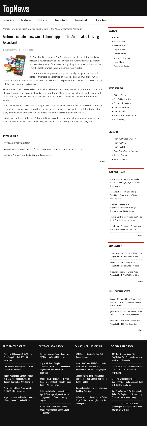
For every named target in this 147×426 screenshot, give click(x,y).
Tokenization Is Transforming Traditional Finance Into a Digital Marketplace (123, 195)
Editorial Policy (120, 111)
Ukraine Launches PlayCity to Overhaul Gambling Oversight (91, 389)
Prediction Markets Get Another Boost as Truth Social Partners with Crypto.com (127, 369)
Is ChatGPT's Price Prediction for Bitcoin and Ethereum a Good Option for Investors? (54, 409)
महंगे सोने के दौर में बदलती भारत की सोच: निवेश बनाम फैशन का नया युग (28, 155)
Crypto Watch (119, 49)
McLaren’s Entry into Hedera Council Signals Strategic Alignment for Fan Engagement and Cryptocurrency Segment (54, 396)
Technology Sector (122, 66)
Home (6, 28)
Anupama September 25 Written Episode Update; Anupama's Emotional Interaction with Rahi (127, 406)
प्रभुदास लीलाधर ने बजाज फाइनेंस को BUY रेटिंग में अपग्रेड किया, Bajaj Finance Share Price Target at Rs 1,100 (44, 149)
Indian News (119, 62)
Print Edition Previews (123, 99)
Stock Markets (120, 41)
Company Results (81, 19)
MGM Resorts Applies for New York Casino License (89, 356)
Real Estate (42, 19)
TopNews (16, 8)
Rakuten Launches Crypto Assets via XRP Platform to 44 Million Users (54, 356)
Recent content (120, 159)
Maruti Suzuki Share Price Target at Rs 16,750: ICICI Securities (18, 389)
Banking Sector (61, 19)
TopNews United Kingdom (125, 138)
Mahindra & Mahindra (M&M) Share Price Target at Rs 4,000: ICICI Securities (18, 357)
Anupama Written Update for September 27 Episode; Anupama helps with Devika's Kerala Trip (127, 381)
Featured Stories (121, 45)
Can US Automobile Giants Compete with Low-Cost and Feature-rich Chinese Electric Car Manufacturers (18, 378)
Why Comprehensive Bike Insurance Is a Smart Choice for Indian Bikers (19, 399)
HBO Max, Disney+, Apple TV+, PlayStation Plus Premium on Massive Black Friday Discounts (127, 357)
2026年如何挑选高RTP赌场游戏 (17, 143)
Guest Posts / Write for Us (125, 115)
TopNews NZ (119, 147)
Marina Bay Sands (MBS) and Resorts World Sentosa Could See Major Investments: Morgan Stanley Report (91, 366)
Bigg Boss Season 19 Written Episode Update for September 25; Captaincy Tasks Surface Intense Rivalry (127, 394)
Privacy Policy (119, 119)
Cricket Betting (120, 53)
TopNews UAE (120, 143)
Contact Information (122, 103)
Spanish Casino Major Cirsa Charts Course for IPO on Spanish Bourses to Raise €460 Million (91, 378)
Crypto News (101, 19)
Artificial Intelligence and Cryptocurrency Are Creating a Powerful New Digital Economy (123, 207)
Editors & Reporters (122, 107)
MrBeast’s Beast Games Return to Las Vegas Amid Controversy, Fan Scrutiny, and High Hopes (91, 400)
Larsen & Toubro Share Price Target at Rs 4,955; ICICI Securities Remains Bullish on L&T (125, 302)
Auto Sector (26, 19)
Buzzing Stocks (120, 155)
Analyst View (9, 19)
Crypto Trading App (122, 58)
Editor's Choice (120, 95)
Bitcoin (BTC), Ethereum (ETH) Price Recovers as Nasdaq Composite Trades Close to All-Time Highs (55, 381)
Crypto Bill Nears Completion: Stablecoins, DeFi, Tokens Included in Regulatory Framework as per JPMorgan (55, 368)
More (102, 161)
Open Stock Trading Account (126, 151)
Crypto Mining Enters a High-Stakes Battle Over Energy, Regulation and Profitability (125, 182)
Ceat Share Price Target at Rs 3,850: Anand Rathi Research (19, 368)
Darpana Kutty (11, 50)
